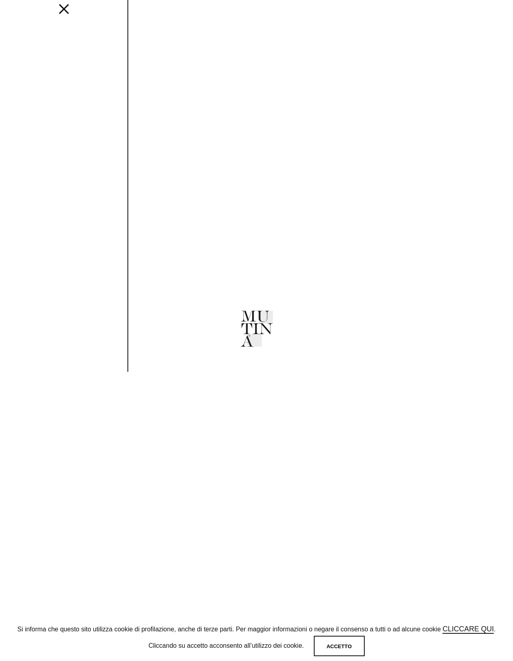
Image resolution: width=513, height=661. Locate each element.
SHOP (363, 16)
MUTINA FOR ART (316, 16)
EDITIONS (88, 16)
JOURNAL (231, 16)
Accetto (339, 646)
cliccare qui (468, 630)
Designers (186, 16)
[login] (441, 15)
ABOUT (268, 16)
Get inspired (136, 16)
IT (478, 16)
